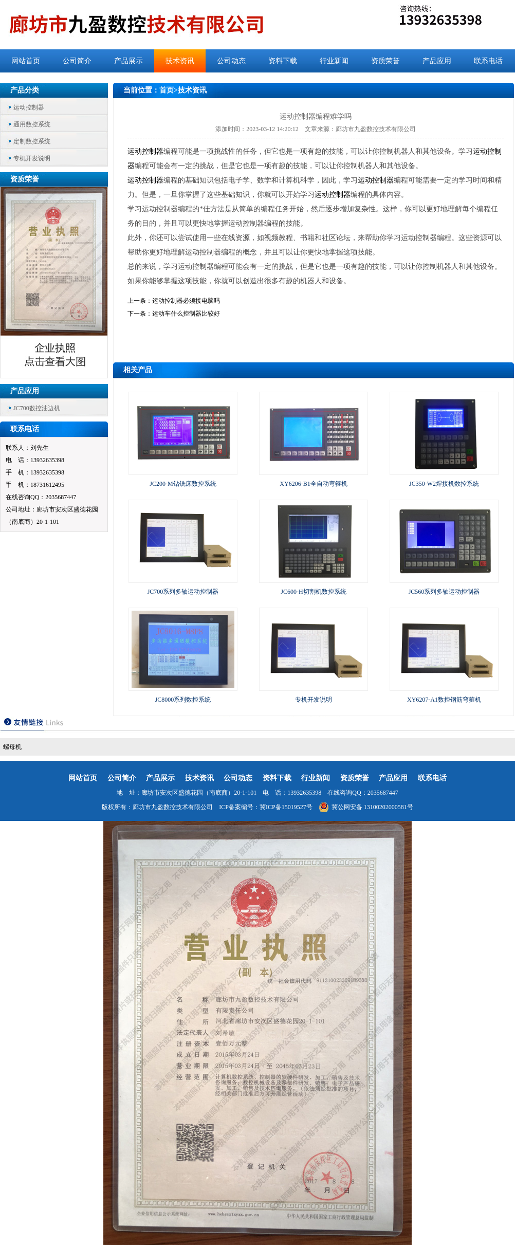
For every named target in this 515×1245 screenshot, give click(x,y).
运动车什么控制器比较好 (186, 313)
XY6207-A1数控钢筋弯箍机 (444, 699)
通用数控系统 (31, 124)
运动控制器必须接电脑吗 (186, 300)
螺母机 (12, 746)
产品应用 (436, 61)
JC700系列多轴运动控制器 (183, 591)
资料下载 (282, 61)
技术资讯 (179, 61)
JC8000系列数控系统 (183, 699)
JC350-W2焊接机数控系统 (444, 483)
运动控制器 (28, 107)
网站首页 (25, 61)
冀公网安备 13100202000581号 (366, 807)
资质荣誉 (385, 61)
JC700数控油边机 (36, 408)
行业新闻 (334, 61)
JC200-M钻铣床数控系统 (183, 483)
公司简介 (77, 61)
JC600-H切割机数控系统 (313, 591)
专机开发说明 (31, 158)
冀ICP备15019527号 (286, 807)
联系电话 (488, 61)
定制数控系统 (31, 141)
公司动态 (231, 61)
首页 (166, 90)
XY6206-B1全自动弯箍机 (313, 483)
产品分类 (24, 90)
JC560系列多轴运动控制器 (444, 591)
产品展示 (128, 61)
